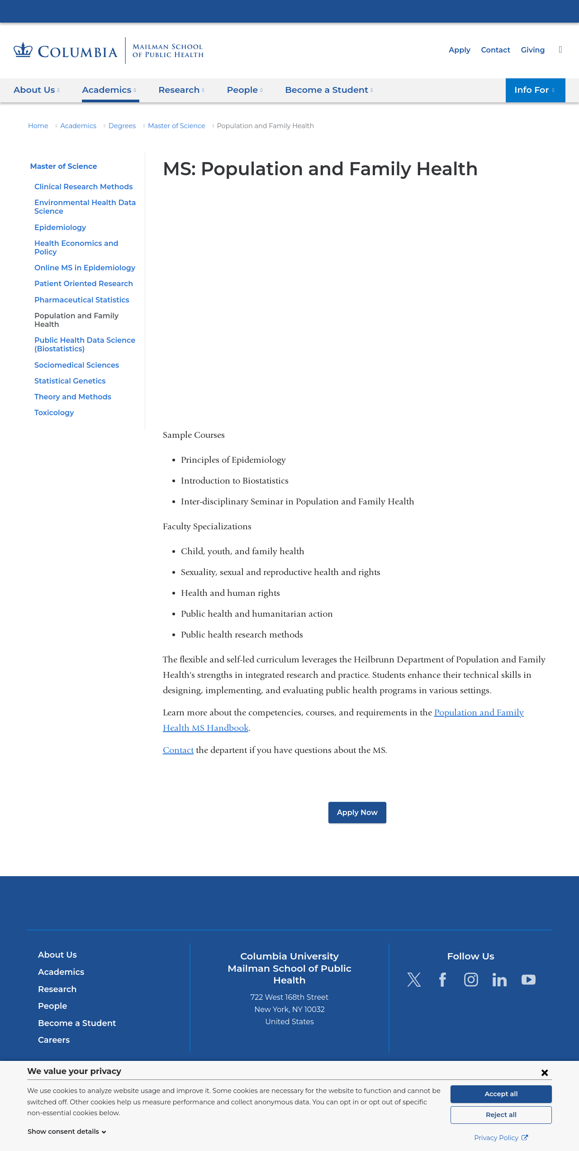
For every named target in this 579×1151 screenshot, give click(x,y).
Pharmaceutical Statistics (78, 291)
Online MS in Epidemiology (81, 259)
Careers (53, 1040)
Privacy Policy (501, 1137)
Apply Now (357, 812)
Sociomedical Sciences (74, 347)
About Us (56, 954)
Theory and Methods (69, 380)
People (51, 1006)
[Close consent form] (544, 1072)
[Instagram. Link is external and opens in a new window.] (471, 979)
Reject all (501, 1114)
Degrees (113, 125)
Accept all (501, 1094)
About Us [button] (37, 89)
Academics (73, 125)
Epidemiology (58, 227)
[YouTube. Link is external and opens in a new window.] (528, 979)
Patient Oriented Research (79, 275)
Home (36, 125)
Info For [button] (537, 89)
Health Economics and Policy (84, 243)
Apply (464, 50)
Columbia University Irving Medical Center (289, 11)
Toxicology (53, 395)
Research (56, 989)
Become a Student (73, 1023)
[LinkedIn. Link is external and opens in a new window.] (500, 979)
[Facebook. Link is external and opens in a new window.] (442, 979)
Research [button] (175, 89)
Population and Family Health (85, 307)
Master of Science (164, 125)
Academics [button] (106, 89)
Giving (533, 50)
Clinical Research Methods (80, 187)
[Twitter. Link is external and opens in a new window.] (413, 979)
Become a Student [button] (316, 89)
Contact (498, 50)
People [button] (236, 89)
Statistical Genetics (67, 363)
